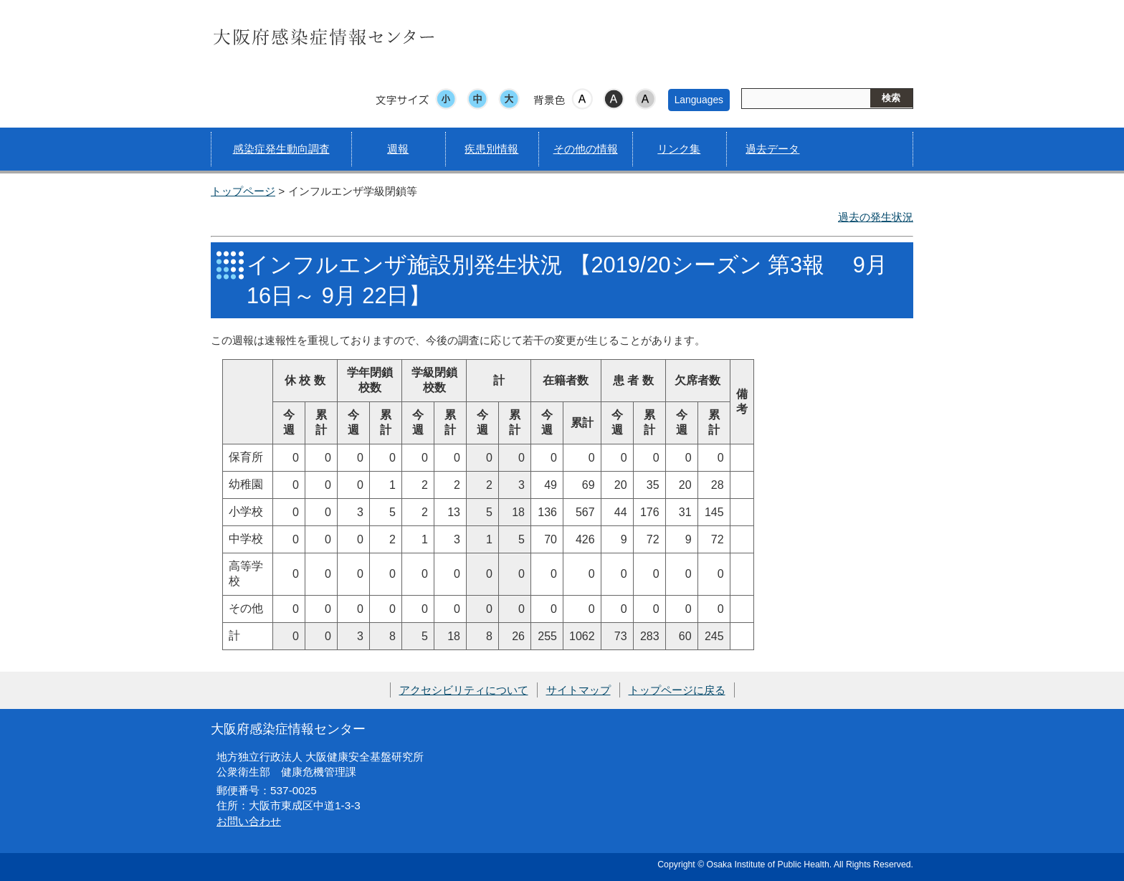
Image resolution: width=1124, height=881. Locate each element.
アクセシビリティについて (463, 690)
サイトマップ (578, 690)
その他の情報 (585, 149)
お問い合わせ (248, 821)
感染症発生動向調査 (281, 149)
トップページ (243, 191)
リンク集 (678, 149)
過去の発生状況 (875, 217)
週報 (398, 149)
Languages (699, 99)
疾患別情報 (491, 149)
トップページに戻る (677, 690)
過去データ (772, 149)
